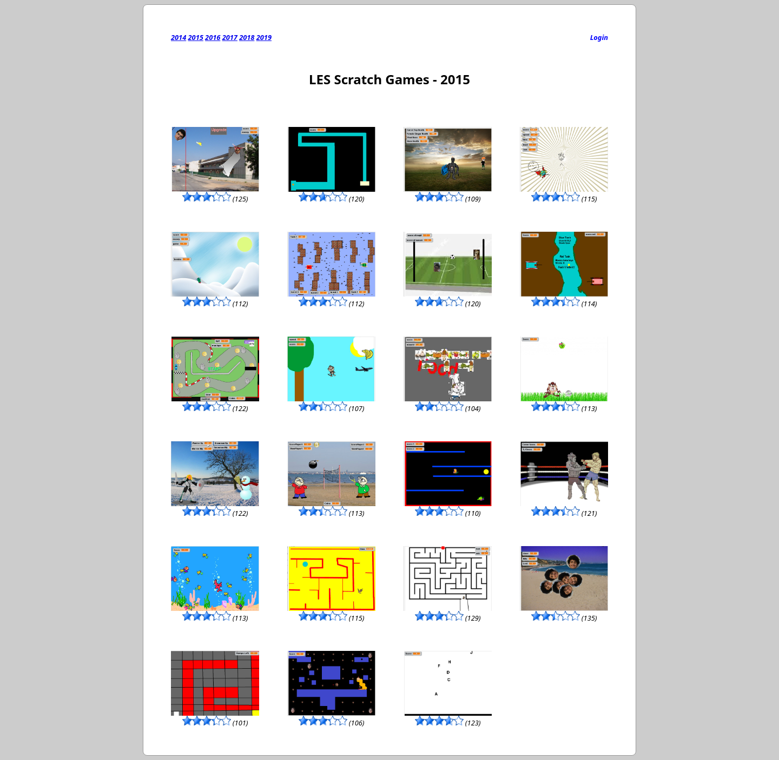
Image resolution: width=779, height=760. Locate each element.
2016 (212, 37)
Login (599, 37)
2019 (264, 37)
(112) (215, 298)
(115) (564, 194)
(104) (448, 403)
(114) (564, 298)
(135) (564, 613)
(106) (331, 718)
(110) (448, 508)
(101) (215, 718)
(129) (448, 613)
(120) (331, 194)
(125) (215, 194)
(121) (564, 508)
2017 (229, 37)
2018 (246, 37)
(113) (564, 403)
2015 (195, 37)
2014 (178, 37)
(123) (448, 718)
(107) (331, 403)
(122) (215, 403)
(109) (448, 194)
